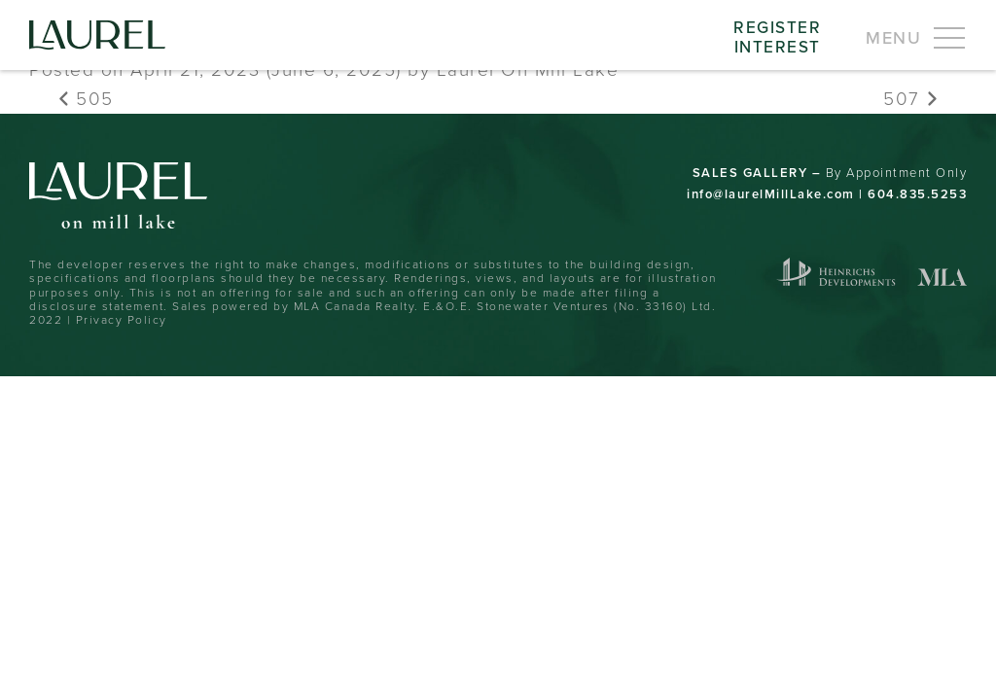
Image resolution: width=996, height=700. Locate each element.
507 (910, 98)
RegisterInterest (777, 37)
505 (86, 98)
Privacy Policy (121, 319)
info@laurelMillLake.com (771, 194)
